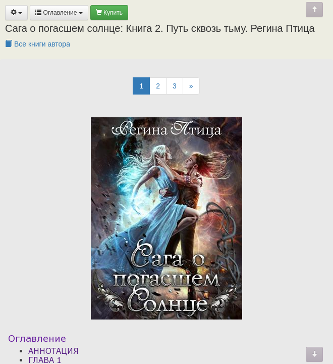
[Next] (191, 86)
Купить (109, 12)
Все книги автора (37, 44)
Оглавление (59, 12)
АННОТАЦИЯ (53, 350)
